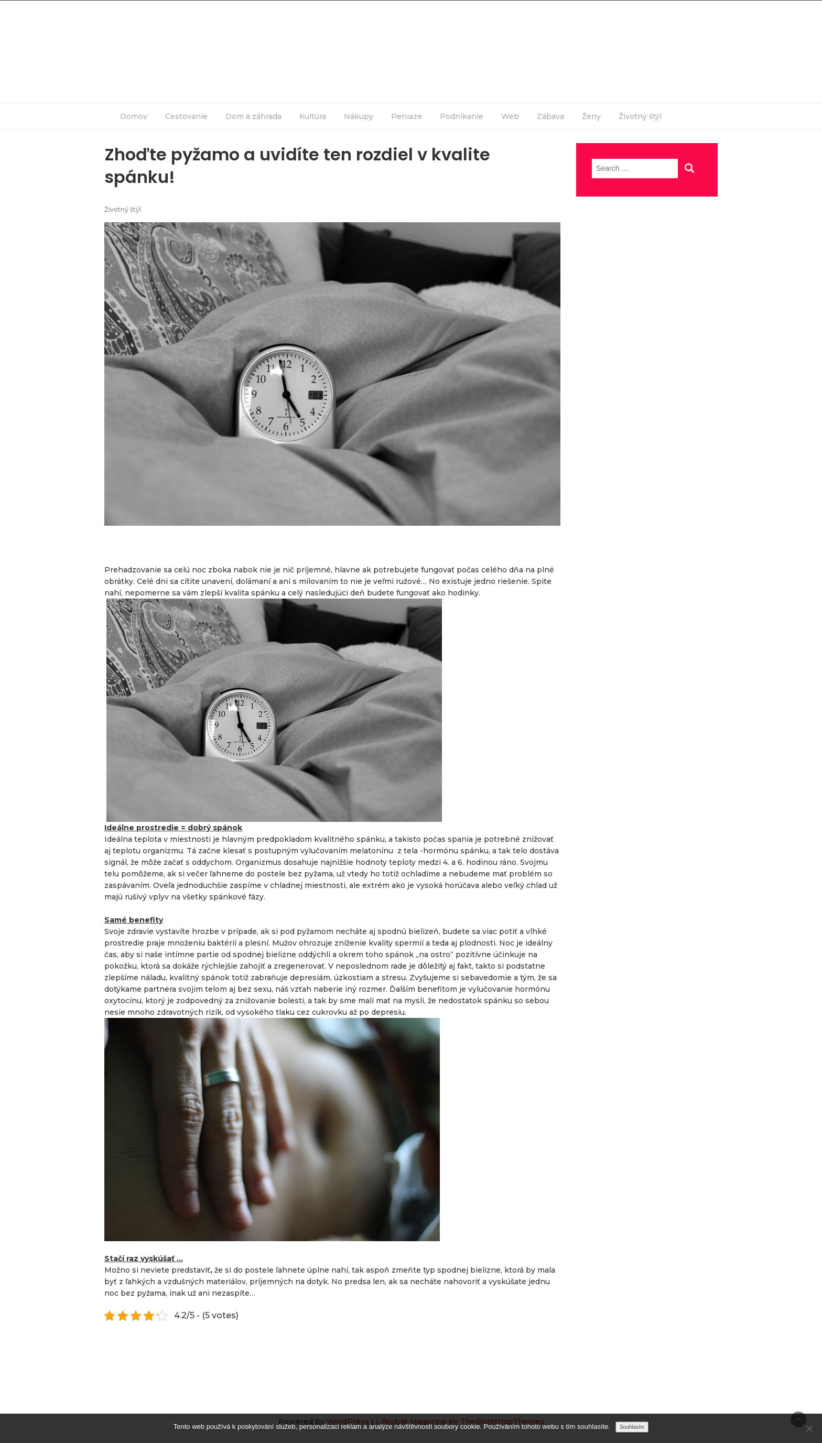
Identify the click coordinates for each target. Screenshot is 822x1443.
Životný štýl (640, 116)
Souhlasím (632, 1427)
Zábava (550, 116)
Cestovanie (186, 116)
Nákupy (358, 116)
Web (510, 116)
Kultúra (312, 116)
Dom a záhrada (253, 116)
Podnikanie (461, 116)
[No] (809, 1428)
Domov (133, 116)
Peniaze (406, 116)
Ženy (591, 116)
